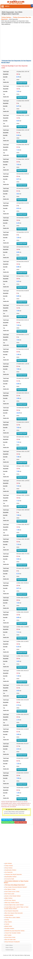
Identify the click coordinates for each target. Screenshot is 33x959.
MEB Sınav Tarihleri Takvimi (12, 902)
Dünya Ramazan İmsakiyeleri (12, 941)
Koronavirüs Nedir (9, 879)
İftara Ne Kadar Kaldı (10, 939)
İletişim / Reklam (9, 947)
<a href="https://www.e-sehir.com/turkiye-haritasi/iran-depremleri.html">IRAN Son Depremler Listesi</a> (16, 812)
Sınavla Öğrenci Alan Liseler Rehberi (14, 904)
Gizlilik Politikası (9, 945)
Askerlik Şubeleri (9, 915)
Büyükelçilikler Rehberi (10, 876)
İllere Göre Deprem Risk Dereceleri (14, 913)
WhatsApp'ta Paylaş (8, 822)
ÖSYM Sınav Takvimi (10, 900)
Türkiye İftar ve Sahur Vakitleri (12, 917)
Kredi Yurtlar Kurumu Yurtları (12, 891)
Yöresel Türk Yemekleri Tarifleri (13, 933)
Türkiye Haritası (6, 17)
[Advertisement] (16, 42)
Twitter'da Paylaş (7, 819)
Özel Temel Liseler (9, 893)
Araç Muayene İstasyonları (11, 910)
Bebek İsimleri (8, 926)
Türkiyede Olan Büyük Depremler (13, 874)
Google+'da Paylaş (20, 822)
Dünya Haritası (8, 867)
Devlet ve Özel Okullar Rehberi (13, 896)
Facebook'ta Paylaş (19, 819)
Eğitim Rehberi (8, 898)
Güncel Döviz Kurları (10, 937)
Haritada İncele (21, 82)
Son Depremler (9, 872)
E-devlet (7, 924)
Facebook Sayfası (9, 949)
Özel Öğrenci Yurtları (10, 889)
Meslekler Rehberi (9, 928)
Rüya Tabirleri (8, 922)
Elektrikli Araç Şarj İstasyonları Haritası (15, 930)
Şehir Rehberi (8, 863)
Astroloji (7, 919)
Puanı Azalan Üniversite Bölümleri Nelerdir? (16, 887)
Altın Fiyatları (8, 935)
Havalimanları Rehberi (10, 870)
